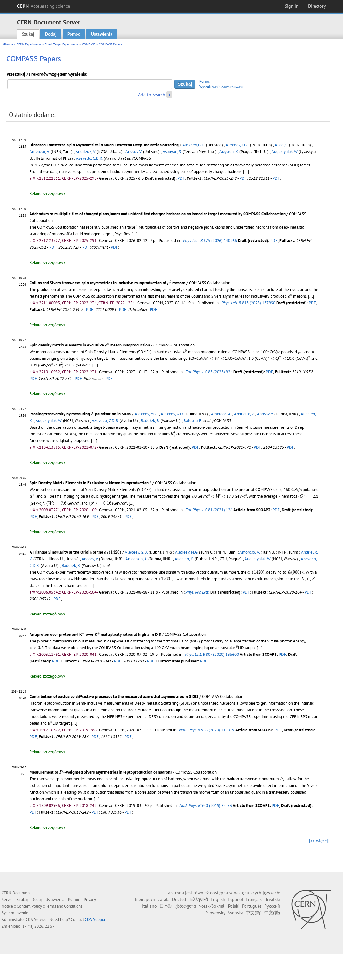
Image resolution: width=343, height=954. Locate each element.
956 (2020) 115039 (206, 730)
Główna (8, 44)
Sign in (292, 6)
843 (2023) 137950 (248, 303)
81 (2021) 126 (208, 510)
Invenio (21, 913)
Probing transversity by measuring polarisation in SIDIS (80, 414)
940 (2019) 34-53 (205, 805)
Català (164, 899)
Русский (272, 906)
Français (254, 899)
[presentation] (169, 283)
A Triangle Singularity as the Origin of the (75, 552)
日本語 (166, 906)
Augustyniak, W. (285, 151)
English (218, 899)
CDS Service (36, 919)
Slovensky (215, 913)
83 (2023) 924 (208, 371)
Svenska (235, 913)
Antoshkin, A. (136, 558)
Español (235, 899)
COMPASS (88, 44)
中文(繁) (272, 913)
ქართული (185, 906)
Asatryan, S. (172, 151)
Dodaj (51, 34)
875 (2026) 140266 (210, 240)
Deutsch (180, 899)
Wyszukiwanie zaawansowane (221, 86)
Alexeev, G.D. (193, 145)
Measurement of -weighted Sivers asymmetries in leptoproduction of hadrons (101, 772)
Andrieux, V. (86, 151)
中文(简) (254, 913)
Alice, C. (281, 145)
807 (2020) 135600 (212, 654)
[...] (246, 171)
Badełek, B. (150, 420)
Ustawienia (101, 34)
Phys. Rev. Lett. (197, 592)
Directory (317, 6)
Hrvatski (272, 899)
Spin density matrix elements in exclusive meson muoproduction (90, 345)
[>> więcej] (319, 840)
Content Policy (29, 906)
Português (252, 906)
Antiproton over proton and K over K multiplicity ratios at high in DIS (95, 634)
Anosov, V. (133, 151)
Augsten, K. (229, 151)
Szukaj (28, 34)
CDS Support (96, 919)
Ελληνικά (199, 899)
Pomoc (73, 34)
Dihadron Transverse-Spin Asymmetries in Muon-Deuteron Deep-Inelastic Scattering (104, 145)
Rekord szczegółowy (47, 193)
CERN (43, 6)
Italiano (149, 906)
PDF (181, 178)
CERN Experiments (29, 44)
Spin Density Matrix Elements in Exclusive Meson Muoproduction (90, 483)
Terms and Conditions (64, 906)
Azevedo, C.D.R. (89, 158)
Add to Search (151, 94)
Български (145, 899)
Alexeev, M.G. (237, 145)
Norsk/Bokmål (211, 906)
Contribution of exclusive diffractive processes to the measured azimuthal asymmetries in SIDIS (114, 696)
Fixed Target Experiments (61, 44)
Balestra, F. (193, 420)
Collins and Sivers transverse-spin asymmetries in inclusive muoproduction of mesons (107, 283)
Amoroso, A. (40, 151)
